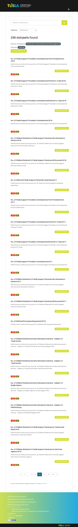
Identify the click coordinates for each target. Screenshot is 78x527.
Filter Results (18, 51)
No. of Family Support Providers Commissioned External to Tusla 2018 (38, 101)
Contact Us (11, 513)
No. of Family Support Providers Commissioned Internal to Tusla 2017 (38, 222)
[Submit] (64, 22)
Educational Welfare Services (18, 505)
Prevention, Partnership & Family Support (21, 502)
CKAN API (10, 518)
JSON (13, 74)
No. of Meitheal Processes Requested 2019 (28, 321)
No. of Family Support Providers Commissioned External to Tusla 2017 (38, 242)
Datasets (16, 14)
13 (53, 474)
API (37, 483)
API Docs (43, 483)
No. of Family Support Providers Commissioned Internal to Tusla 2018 (38, 81)
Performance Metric (62, 71)
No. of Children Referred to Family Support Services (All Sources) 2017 (38, 301)
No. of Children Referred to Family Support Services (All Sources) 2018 (38, 160)
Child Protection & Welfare (16, 496)
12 (48, 474)
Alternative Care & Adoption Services (20, 499)
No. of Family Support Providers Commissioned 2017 (31, 262)
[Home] (8, 14)
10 (39, 474)
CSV (17, 74)
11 (44, 474)
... (28, 474)
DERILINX (19, 516)
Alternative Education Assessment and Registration (30, 511)
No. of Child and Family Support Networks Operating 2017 (34, 180)
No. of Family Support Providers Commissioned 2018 (31, 120)
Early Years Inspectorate (20, 509)
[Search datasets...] (36, 22)
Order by (14, 30)
